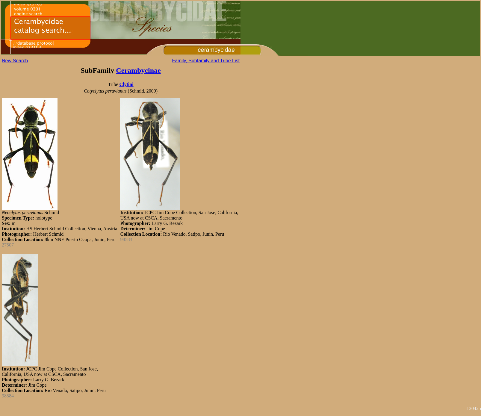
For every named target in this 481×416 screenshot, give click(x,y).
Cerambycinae (138, 70)
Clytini (126, 84)
